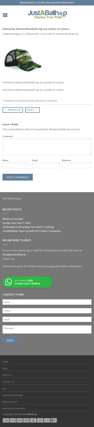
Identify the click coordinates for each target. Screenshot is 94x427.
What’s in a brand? (12, 218)
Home (5, 362)
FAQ (4, 388)
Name (5, 160)
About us (7, 375)
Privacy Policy (9, 402)
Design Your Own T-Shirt (16, 222)
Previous (13, 109)
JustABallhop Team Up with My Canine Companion (31, 230)
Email (34, 160)
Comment (7, 136)
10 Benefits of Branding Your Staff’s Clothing (28, 226)
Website (66, 160)
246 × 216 (39, 33)
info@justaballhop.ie (14, 254)
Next (32, 109)
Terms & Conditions (12, 395)
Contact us (8, 382)
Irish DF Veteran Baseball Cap (63, 33)
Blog (5, 368)
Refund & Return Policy (14, 408)
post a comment (48, 100)
